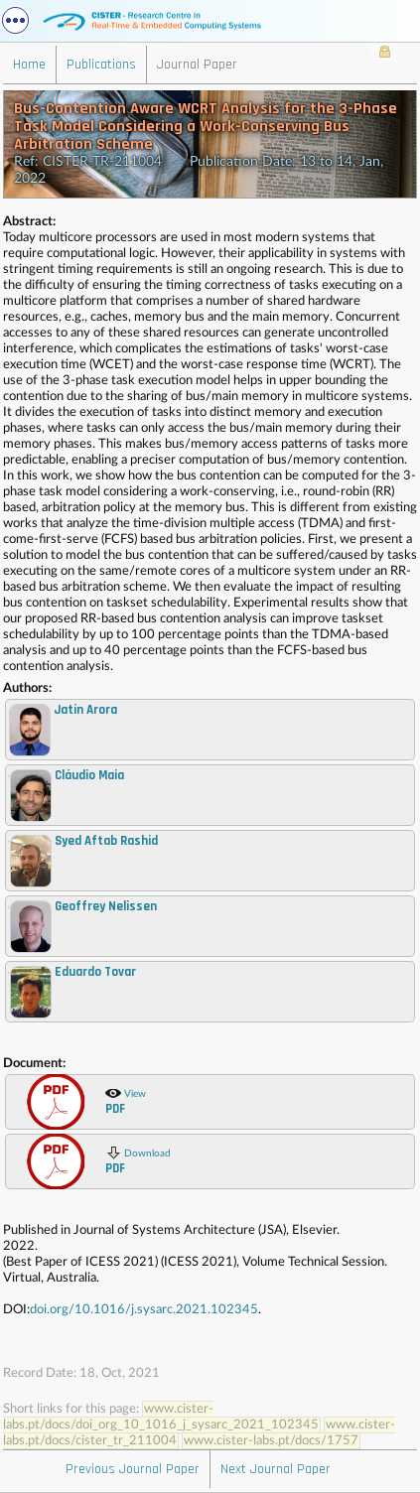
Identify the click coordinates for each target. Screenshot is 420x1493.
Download (138, 1160)
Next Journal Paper (275, 1469)
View (125, 1101)
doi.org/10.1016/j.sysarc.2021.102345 (144, 1309)
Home (29, 64)
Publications (101, 64)
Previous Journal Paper (133, 1469)
